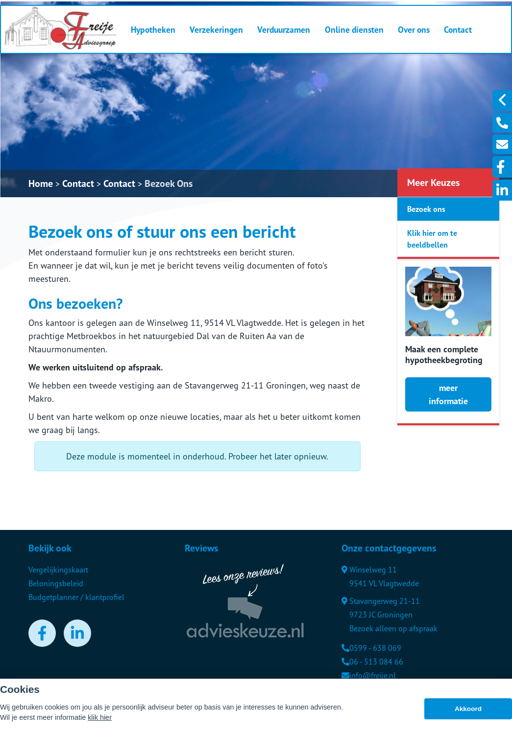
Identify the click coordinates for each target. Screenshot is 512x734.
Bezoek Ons (169, 183)
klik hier (100, 717)
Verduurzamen (283, 29)
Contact (458, 29)
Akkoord (468, 708)
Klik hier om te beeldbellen (432, 239)
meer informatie (448, 394)
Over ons (414, 29)
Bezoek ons (426, 209)
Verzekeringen (216, 29)
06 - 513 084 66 (372, 661)
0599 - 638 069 (371, 648)
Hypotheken (153, 29)
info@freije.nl (368, 675)
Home (40, 183)
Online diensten (354, 29)
